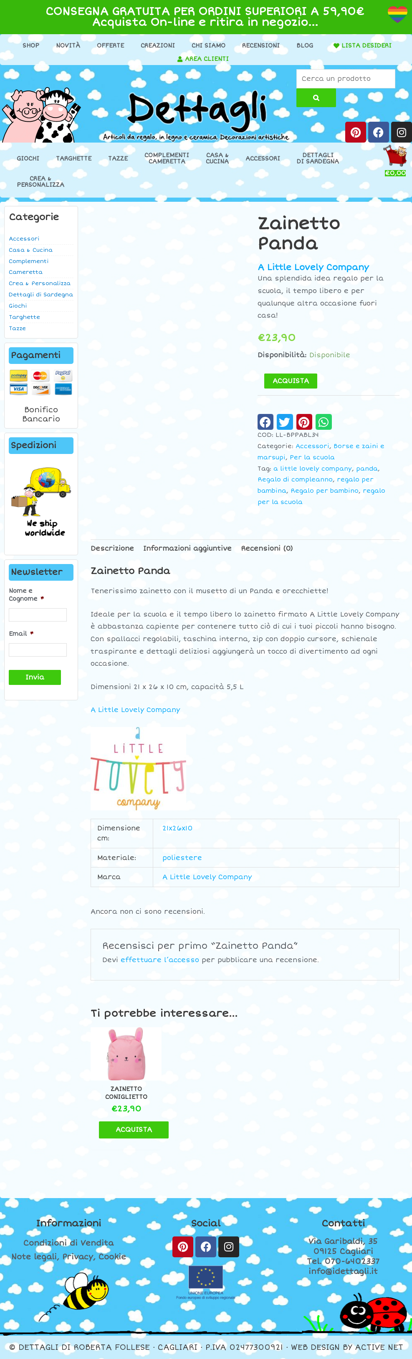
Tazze (118, 158)
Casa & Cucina (31, 250)
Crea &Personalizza (40, 181)
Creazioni (158, 45)
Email (21, 633)
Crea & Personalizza (40, 283)
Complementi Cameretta (28, 267)
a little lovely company (312, 468)
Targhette (73, 158)
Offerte (110, 45)
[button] (266, 422)
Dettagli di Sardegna (41, 294)
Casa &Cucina (217, 158)
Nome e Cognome (26, 594)
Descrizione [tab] (112, 548)
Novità (68, 45)
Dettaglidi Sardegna (318, 158)
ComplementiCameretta (166, 158)
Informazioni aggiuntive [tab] (187, 548)
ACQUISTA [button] (134, 1130)
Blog (304, 45)
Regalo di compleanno (295, 479)
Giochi (28, 158)
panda (367, 468)
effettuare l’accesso (160, 960)
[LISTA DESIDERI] (336, 46)
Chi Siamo (208, 45)
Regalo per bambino (325, 490)
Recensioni (261, 45)
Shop (31, 45)
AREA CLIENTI (207, 59)
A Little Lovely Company (313, 267)
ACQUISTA (291, 381)
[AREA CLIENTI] (180, 59)
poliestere (182, 858)
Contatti (343, 1223)
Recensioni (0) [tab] (267, 548)
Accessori (262, 158)
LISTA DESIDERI (366, 45)
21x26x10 (177, 828)
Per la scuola (312, 457)
